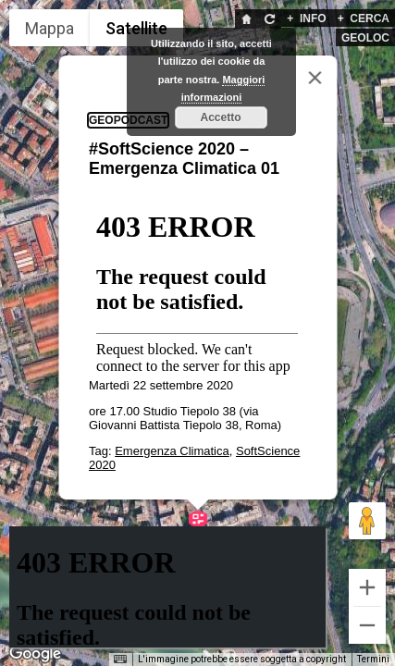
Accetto (220, 117)
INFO (306, 18)
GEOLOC (365, 37)
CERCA (363, 18)
